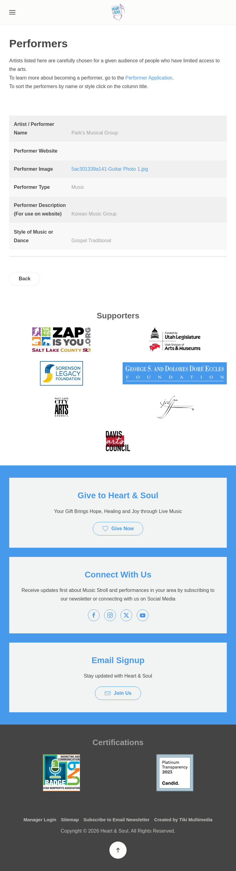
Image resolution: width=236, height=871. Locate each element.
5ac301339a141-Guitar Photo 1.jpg (110, 169)
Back (24, 278)
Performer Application (148, 77)
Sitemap (70, 819)
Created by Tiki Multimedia (183, 819)
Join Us (118, 693)
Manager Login (40, 819)
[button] (12, 12)
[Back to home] (118, 12)
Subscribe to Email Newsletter (117, 819)
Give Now (118, 529)
